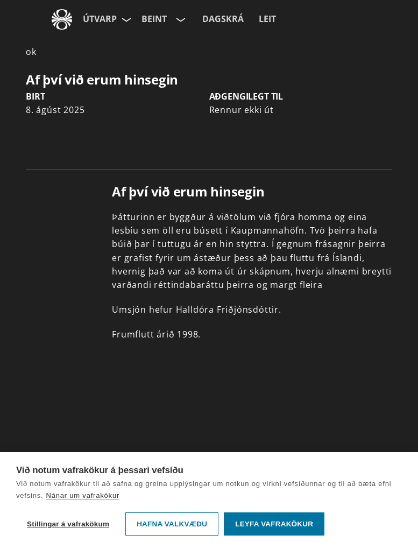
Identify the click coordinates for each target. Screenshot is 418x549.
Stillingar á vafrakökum (68, 524)
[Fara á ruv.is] (62, 19)
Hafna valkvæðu (172, 524)
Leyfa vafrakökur (274, 524)
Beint (154, 19)
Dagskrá (223, 19)
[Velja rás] (179, 19)
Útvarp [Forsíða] (100, 19)
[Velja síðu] (125, 19)
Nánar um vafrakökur (82, 495)
